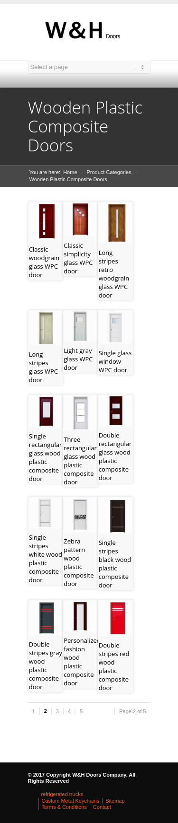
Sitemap (114, 801)
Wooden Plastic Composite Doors (68, 179)
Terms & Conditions (64, 807)
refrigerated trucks (62, 794)
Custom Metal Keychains (71, 801)
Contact (102, 807)
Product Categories (109, 172)
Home (70, 172)
